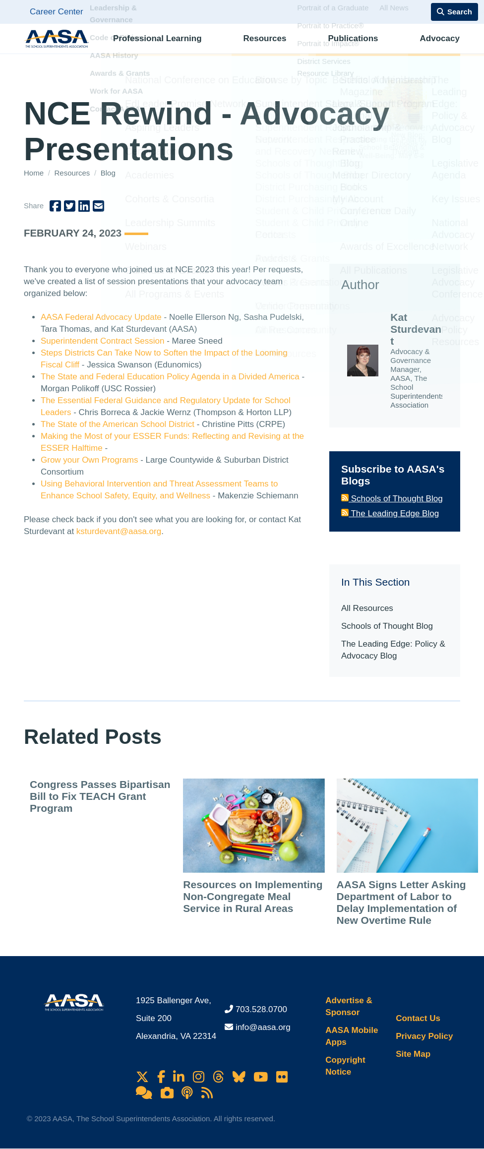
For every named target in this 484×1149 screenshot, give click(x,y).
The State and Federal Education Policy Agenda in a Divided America (170, 376)
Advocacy (364, 47)
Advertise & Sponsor (348, 1006)
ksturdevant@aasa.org (118, 531)
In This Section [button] (375, 582)
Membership (426, 47)
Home (35, 173)
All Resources (367, 608)
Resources (237, 47)
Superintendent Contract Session (103, 341)
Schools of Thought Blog (392, 498)
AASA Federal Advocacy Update (101, 317)
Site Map (413, 1054)
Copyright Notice (345, 1066)
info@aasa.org (263, 1027)
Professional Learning (154, 47)
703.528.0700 (261, 1009)
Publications (302, 47)
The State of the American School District (117, 424)
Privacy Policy (424, 1036)
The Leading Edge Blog (390, 513)
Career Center (56, 11)
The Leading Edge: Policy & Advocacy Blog (393, 650)
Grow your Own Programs (89, 460)
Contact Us (418, 1018)
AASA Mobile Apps (351, 1036)
